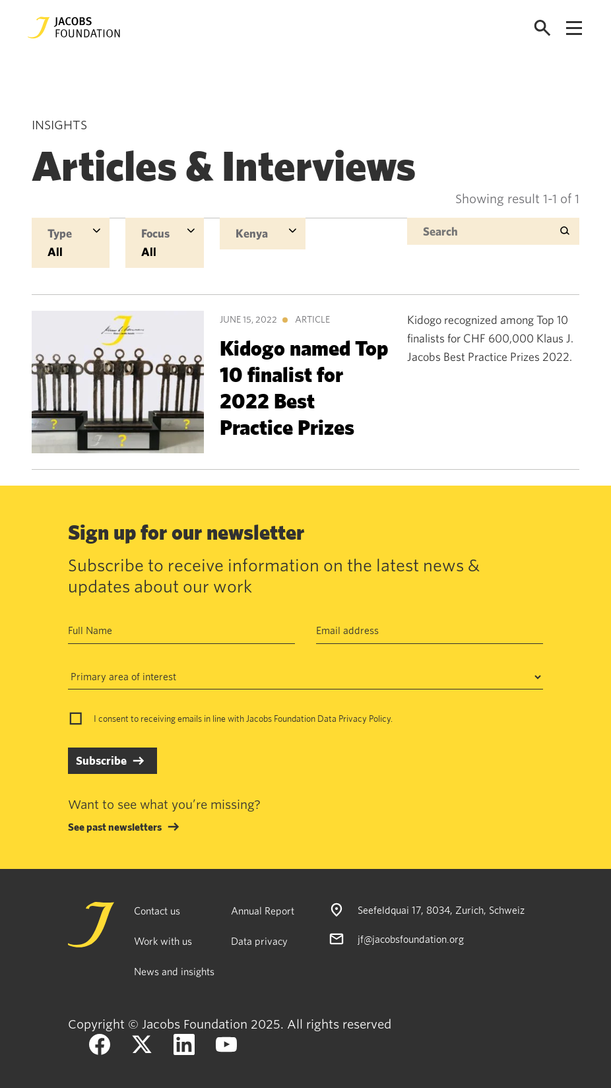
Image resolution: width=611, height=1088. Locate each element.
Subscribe (101, 760)
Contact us (157, 910)
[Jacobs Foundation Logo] (73, 28)
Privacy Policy (364, 718)
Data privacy (259, 941)
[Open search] (542, 28)
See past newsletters (115, 827)
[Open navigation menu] (574, 28)
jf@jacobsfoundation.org (411, 939)
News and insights (174, 971)
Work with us (163, 941)
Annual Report (262, 910)
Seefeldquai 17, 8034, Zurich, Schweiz (441, 910)
